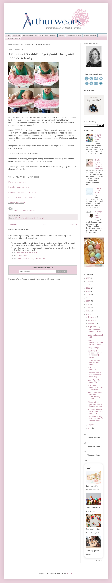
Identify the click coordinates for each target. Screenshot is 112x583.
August (91, 425)
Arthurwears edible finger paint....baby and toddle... (95, 411)
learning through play (38, 218)
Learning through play (30, 35)
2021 (88, 294)
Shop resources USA (13, 38)
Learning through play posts (24, 210)
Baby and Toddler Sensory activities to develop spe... (95, 375)
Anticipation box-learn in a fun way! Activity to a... (95, 387)
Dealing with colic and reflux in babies (94, 362)
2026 (88, 278)
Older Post (73, 224)
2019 (88, 301)
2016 (88, 311)
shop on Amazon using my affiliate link (31, 258)
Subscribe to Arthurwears (43, 268)
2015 (88, 314)
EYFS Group (44, 35)
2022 (88, 291)
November (92, 320)
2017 (88, 308)
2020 (88, 298)
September (92, 327)
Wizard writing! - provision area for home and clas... (95, 404)
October (91, 323)
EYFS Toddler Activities (22, 218)
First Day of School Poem (98, 191)
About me (53, 35)
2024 (88, 285)
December (92, 317)
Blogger (69, 573)
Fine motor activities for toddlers (21, 198)
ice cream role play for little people (22, 192)
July (90, 428)
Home (8, 35)
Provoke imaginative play (18, 187)
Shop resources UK (90, 35)
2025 (88, 281)
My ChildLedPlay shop (74, 35)
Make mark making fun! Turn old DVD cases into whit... (95, 419)
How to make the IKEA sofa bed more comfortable (98, 164)
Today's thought (94, 348)
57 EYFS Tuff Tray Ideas (97, 137)
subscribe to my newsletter (27, 253)
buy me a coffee (22, 256)
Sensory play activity (16, 203)
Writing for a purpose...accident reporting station (95, 342)
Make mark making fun (17, 182)
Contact (61, 35)
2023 (88, 288)
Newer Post (13, 224)
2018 (88, 304)
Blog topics (16, 35)
